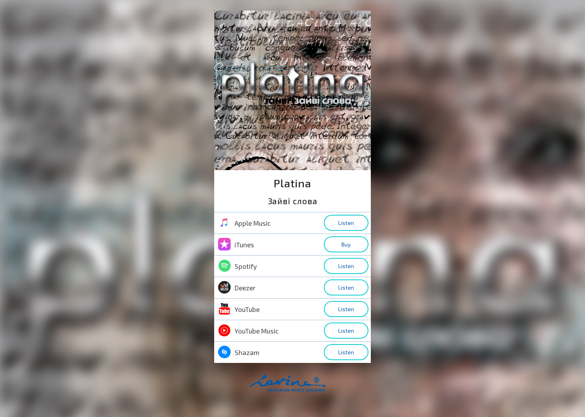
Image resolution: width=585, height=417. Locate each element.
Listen (346, 222)
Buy (346, 244)
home (300, 387)
